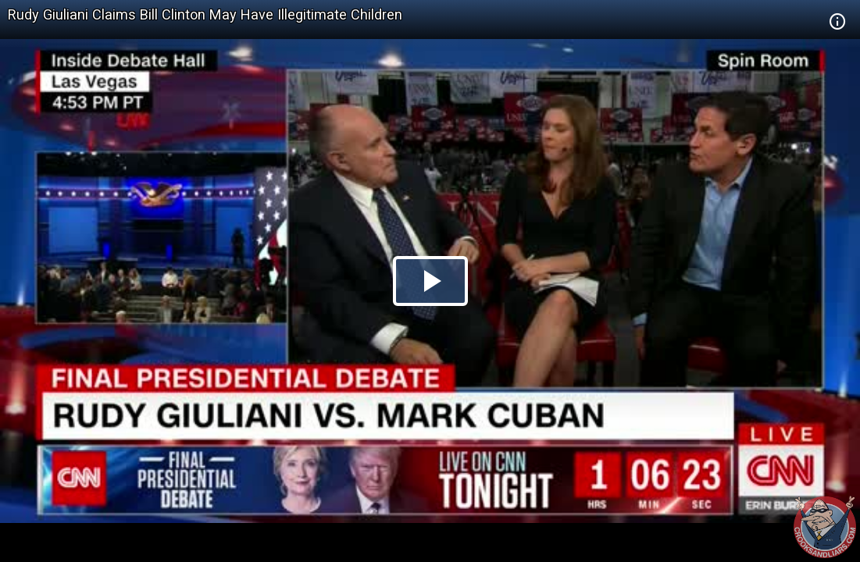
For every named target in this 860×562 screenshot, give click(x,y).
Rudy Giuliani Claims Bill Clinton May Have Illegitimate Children (205, 14)
